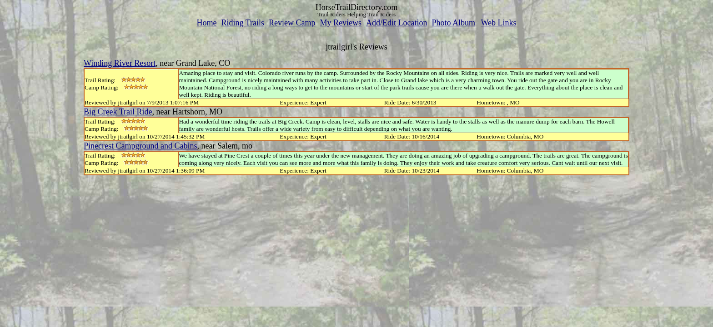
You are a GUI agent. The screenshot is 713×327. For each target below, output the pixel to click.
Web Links (499, 22)
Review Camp (292, 22)
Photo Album (453, 22)
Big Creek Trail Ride (118, 111)
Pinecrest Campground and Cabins (140, 145)
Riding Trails (242, 22)
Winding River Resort (120, 63)
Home (206, 22)
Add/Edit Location (396, 22)
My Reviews (341, 22)
